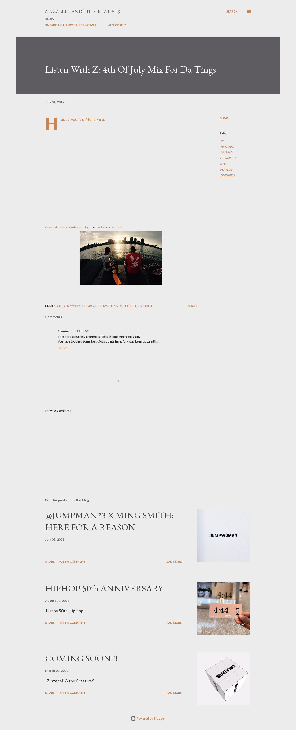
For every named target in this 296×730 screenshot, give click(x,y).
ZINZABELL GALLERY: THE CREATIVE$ (70, 25)
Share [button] (224, 118)
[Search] (232, 11)
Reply (62, 347)
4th (222, 141)
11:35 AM (83, 331)
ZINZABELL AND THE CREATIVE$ (82, 11)
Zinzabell (100, 227)
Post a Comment (72, 561)
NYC (223, 164)
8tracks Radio (116, 227)
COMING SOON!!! (81, 658)
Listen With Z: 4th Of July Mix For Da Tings (67, 227)
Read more (173, 561)
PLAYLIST (226, 169)
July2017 (226, 152)
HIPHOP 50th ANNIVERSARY (104, 588)
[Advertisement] (114, 447)
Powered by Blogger (148, 718)
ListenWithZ (228, 158)
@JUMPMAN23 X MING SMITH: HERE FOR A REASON (109, 521)
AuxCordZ (227, 146)
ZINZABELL (227, 175)
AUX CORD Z (117, 25)
